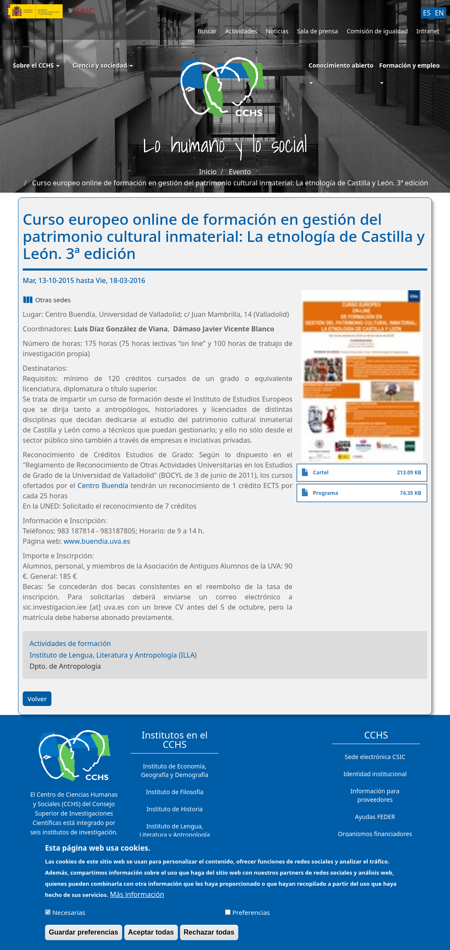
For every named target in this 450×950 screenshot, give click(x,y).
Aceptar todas (151, 936)
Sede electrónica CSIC (375, 757)
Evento (240, 171)
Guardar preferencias (83, 936)
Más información (137, 898)
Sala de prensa (317, 31)
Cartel (320, 472)
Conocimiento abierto (341, 65)
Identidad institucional (375, 774)
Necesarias (68, 916)
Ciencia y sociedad (102, 65)
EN (439, 13)
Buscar (207, 31)
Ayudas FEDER (375, 817)
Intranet (428, 31)
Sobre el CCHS (36, 65)
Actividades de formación (70, 643)
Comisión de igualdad (377, 31)
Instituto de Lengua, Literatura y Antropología (174, 830)
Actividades (241, 31)
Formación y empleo (409, 65)
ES (427, 13)
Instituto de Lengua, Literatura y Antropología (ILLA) (113, 655)
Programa (325, 493)
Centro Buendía (103, 485)
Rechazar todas (209, 936)
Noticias (277, 31)
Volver (37, 698)
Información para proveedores (375, 795)
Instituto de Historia (175, 809)
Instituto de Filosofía (174, 792)
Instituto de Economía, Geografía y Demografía (174, 770)
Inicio (208, 171)
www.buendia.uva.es (97, 541)
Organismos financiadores (375, 834)
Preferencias (251, 916)
